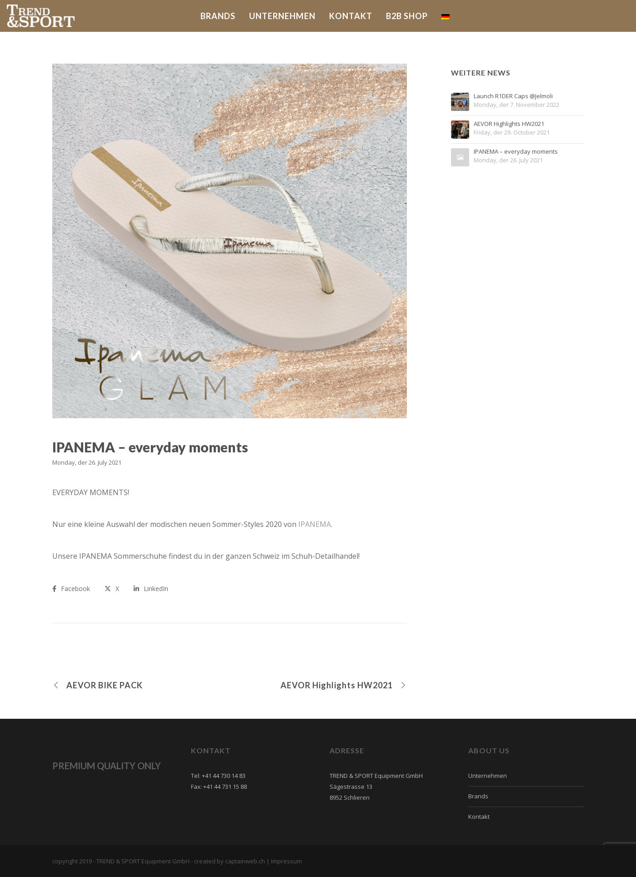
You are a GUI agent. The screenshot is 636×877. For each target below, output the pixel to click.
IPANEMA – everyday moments (516, 151)
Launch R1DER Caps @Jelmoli (513, 96)
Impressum (286, 861)
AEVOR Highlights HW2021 (509, 124)
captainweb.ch (245, 861)
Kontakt (479, 816)
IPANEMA (313, 524)
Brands (478, 796)
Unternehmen (487, 776)
